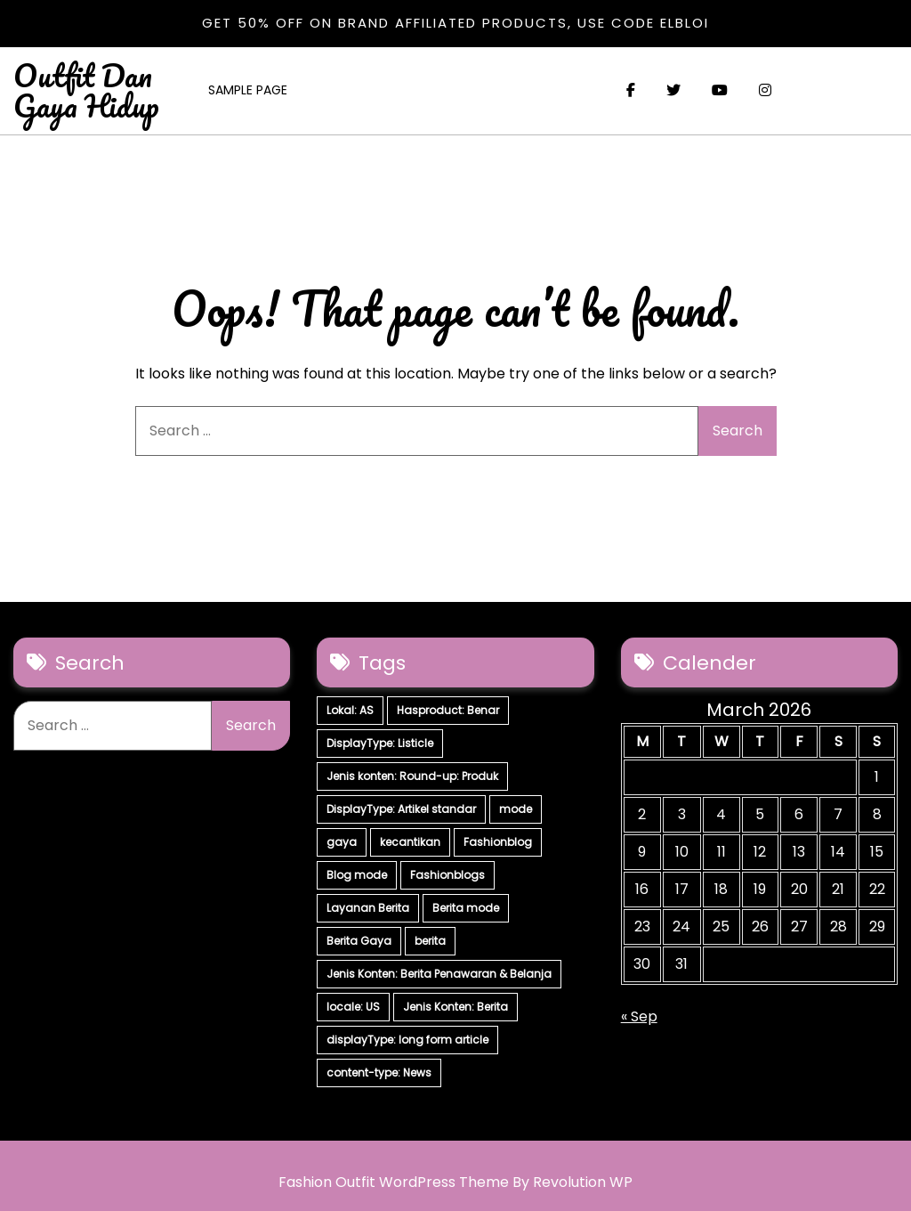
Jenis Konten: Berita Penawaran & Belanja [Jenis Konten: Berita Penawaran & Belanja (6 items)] (439, 973)
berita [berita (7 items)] (430, 940)
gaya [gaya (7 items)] (342, 841)
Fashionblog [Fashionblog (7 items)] (498, 841)
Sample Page (247, 90)
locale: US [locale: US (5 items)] (353, 1006)
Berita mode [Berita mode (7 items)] (465, 907)
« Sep (639, 1016)
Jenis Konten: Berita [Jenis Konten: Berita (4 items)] (455, 1006)
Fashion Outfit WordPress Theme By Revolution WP (455, 1182)
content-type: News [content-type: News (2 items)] (379, 1072)
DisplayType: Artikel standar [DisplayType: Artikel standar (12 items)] (401, 809)
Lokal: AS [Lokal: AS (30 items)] (350, 710)
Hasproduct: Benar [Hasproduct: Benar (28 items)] (448, 710)
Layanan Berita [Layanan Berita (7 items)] (368, 907)
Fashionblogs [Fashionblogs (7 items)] (447, 874)
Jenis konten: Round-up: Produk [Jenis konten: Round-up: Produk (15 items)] (412, 776)
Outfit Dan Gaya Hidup (86, 90)
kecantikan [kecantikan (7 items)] (410, 841)
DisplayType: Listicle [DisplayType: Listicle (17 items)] (380, 743)
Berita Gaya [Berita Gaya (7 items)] (359, 940)
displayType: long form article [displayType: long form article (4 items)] (407, 1039)
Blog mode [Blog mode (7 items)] (357, 874)
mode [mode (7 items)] (515, 809)
